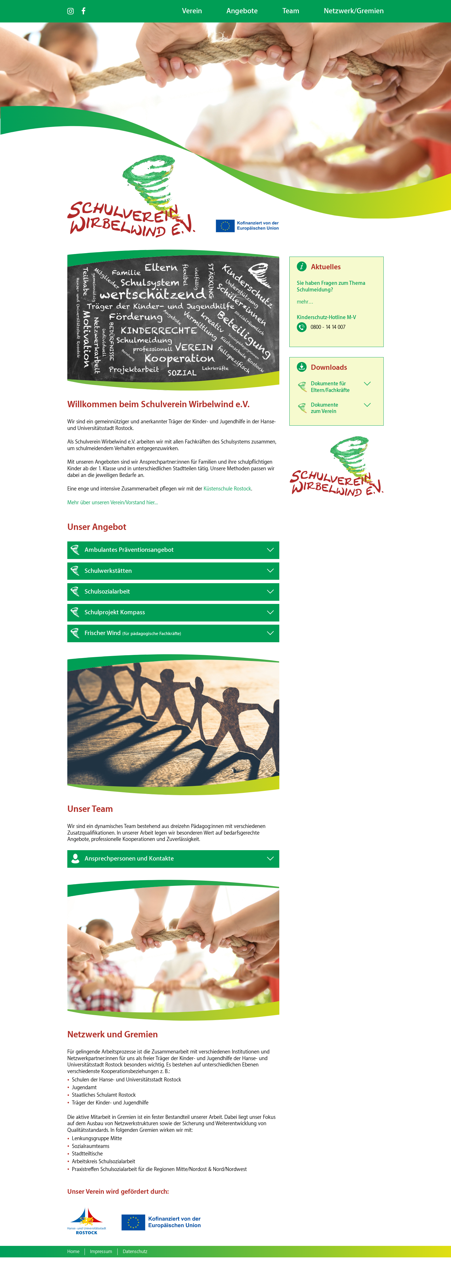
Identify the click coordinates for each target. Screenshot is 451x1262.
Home (73, 1256)
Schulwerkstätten (108, 575)
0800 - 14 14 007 (328, 332)
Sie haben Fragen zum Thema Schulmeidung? (331, 291)
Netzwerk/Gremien (354, 11)
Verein (192, 11)
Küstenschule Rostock (227, 493)
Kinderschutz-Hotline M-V (326, 322)
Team (290, 11)
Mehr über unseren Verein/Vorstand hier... (112, 507)
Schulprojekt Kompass (115, 617)
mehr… (305, 307)
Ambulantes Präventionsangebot (129, 554)
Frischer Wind (133, 637)
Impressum (101, 1256)
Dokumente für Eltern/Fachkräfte (330, 391)
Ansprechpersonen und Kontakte (129, 863)
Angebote (242, 11)
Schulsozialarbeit (107, 596)
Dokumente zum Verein (324, 412)
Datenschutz (135, 1256)
